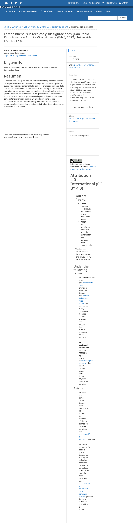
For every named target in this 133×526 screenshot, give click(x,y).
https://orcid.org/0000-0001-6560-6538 (20, 55)
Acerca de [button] (10, 11)
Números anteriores (65, 11)
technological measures (86, 361)
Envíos (99, 11)
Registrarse (109, 2)
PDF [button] (73, 50)
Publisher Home (77, 2)
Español (94, 2)
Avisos (108, 11)
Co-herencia (10, 7)
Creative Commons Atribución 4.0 (83, 167)
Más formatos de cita (83, 107)
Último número (47, 11)
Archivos (16, 26)
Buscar (122, 17)
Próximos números (84, 11)
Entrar (123, 2)
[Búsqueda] (103, 18)
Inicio (6, 26)
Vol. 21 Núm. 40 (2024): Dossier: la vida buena (46, 26)
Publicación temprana (28, 11)
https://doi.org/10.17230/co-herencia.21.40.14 (82, 66)
